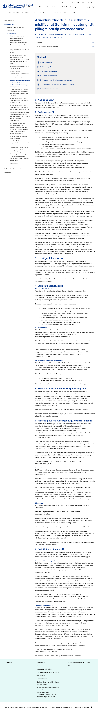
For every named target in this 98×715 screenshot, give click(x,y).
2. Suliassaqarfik (46, 67)
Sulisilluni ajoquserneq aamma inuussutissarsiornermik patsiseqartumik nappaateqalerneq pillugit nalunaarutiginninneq (48, 692)
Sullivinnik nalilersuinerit (12, 169)
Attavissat (72, 666)
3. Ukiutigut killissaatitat (48, 71)
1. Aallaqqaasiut (46, 62)
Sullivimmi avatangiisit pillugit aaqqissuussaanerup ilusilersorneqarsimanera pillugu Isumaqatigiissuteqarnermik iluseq (19, 59)
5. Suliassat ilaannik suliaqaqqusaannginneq (56, 80)
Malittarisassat (42, 7)
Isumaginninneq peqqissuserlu (48, 672)
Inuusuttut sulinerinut (44, 669)
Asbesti (12, 52)
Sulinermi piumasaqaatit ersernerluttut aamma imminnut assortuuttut (19, 158)
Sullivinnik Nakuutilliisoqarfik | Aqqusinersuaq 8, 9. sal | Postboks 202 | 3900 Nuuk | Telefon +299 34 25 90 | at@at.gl (47, 707)
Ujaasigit (90, 7)
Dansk (93, 3)
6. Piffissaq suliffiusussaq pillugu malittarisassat (57, 84)
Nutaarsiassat (66, 3)
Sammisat (7, 173)
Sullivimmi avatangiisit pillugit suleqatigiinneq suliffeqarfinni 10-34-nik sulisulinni (20, 100)
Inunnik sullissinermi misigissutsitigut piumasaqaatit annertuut (19, 143)
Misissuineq (41, 675)
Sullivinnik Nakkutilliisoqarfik (16, 12)
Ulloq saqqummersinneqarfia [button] (65, 47)
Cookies (9, 662)
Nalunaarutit (11, 30)
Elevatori (40, 666)
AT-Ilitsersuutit (37, 12)
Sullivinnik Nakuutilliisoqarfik (80, 3)
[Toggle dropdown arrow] (35, 7)
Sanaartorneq (42, 679)
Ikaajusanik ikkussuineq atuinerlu (20, 49)
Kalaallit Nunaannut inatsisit (15, 27)
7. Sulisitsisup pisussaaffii (49, 89)
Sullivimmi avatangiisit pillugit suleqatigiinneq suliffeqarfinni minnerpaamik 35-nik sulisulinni (19, 107)
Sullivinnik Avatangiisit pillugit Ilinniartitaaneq (48, 683)
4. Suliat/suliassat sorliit (48, 76)
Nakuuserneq (14, 163)
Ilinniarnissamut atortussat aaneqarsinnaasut (67, 7)
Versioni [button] (65, 43)
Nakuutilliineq (28, 7)
